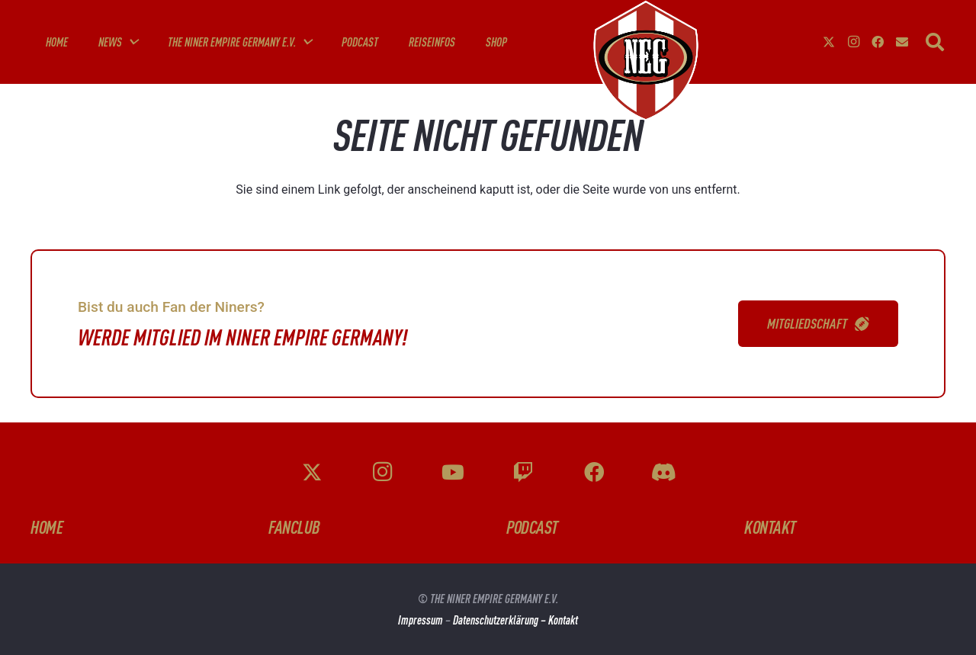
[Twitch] (523, 472)
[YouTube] (453, 472)
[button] (129, 42)
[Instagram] (853, 42)
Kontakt (563, 620)
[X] (829, 42)
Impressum (420, 620)
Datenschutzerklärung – (500, 620)
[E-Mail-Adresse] (902, 42)
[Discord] (664, 472)
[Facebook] (877, 42)
